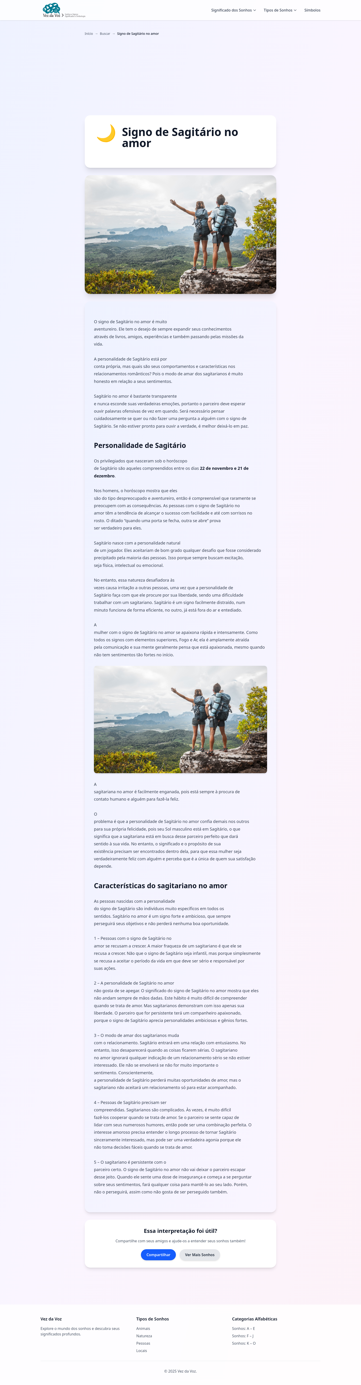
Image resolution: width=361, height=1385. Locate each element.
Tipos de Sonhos (280, 10)
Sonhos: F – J (242, 1335)
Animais (143, 1328)
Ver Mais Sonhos (200, 1254)
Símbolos (312, 10)
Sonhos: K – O (244, 1343)
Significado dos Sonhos (233, 10)
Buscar (105, 33)
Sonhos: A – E (243, 1328)
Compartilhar (158, 1254)
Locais (141, 1350)
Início (89, 33)
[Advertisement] (180, 75)
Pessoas (143, 1343)
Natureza (144, 1335)
